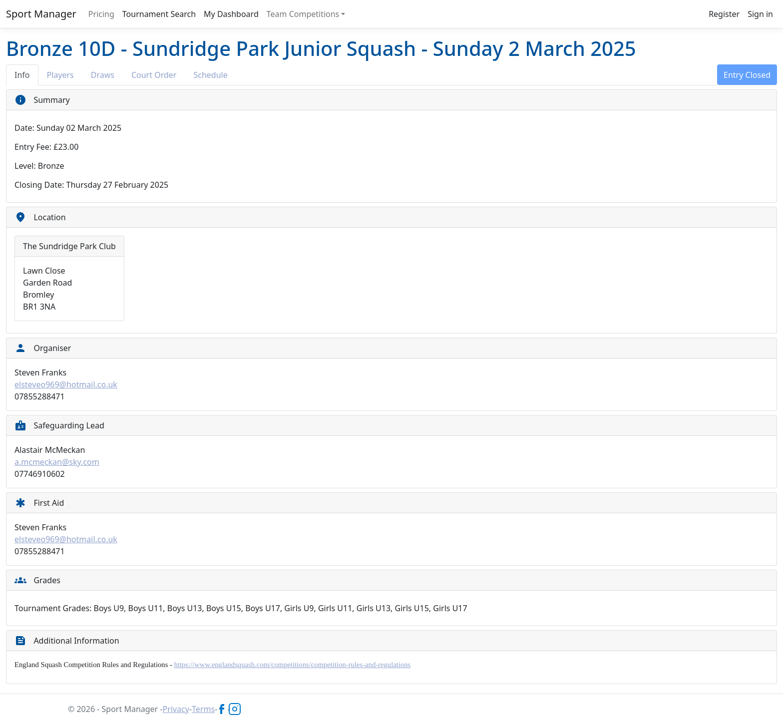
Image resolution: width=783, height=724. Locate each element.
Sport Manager (41, 13)
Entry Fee (31, 146)
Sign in (760, 13)
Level (23, 165)
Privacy (176, 709)
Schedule (210, 74)
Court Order (153, 74)
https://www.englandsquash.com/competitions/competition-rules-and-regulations (292, 665)
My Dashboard (231, 13)
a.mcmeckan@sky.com (56, 461)
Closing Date (38, 184)
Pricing (101, 13)
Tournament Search (159, 13)
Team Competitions (303, 13)
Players (60, 74)
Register (724, 13)
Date (23, 127)
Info (22, 74)
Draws (102, 74)
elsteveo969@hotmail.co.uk (65, 384)
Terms (203, 709)
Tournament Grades (51, 608)
